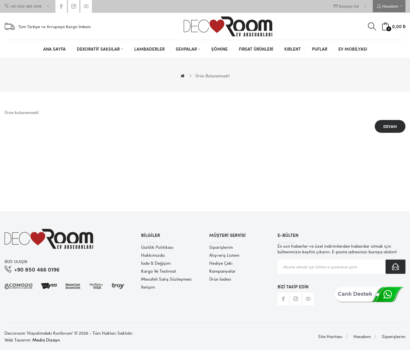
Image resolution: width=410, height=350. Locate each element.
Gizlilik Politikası (157, 247)
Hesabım (362, 336)
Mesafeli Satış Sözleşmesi (166, 279)
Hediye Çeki (221, 263)
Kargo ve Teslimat (158, 271)
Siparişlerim (221, 247)
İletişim (148, 287)
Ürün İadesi (220, 279)
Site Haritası (330, 336)
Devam (390, 126)
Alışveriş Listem (224, 255)
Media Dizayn (46, 340)
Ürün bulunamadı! (212, 76)
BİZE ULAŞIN (16, 261)
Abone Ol (395, 267)
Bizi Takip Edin (293, 286)
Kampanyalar (222, 271)
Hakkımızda (153, 255)
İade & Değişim (156, 263)
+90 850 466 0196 (36, 269)
